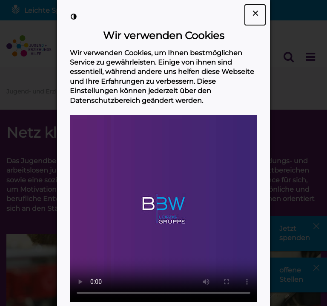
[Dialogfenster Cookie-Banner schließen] (255, 15)
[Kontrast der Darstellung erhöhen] (73, 16)
